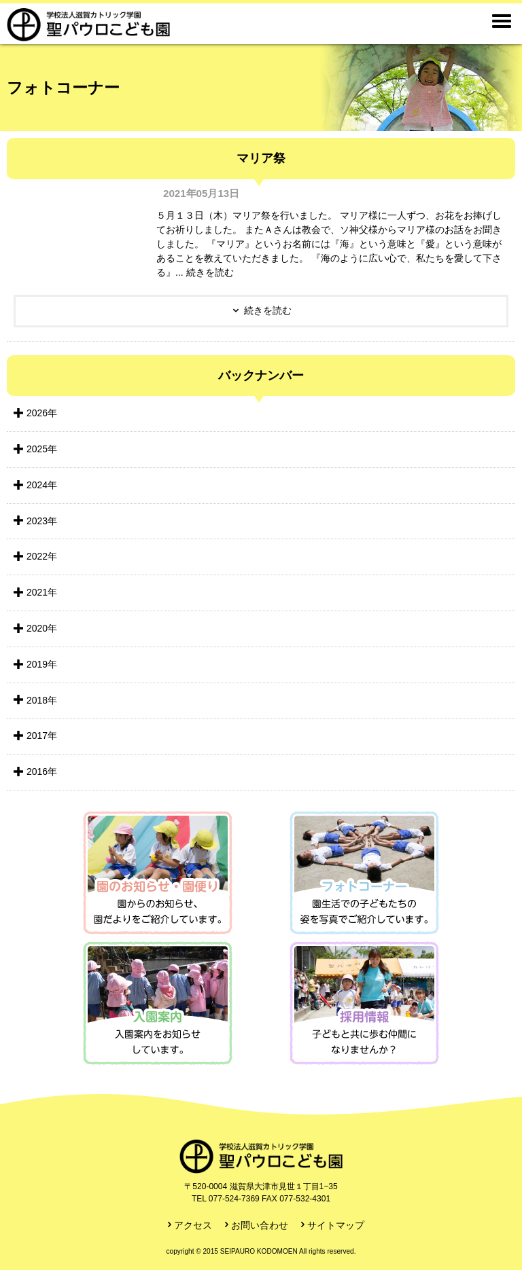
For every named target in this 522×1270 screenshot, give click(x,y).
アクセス (193, 1225)
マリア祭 (261, 158)
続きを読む (268, 310)
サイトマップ (335, 1225)
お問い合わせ (259, 1225)
